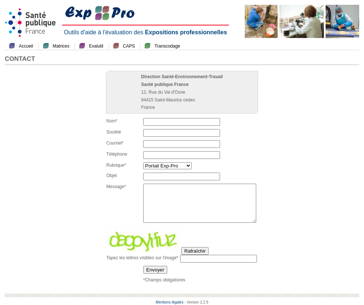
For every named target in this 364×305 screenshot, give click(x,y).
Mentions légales (169, 302)
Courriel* (115, 143)
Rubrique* (116, 165)
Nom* (111, 121)
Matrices (61, 46)
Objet (111, 175)
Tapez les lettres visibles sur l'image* (142, 257)
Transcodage (167, 46)
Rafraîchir (195, 251)
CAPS (129, 46)
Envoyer (155, 270)
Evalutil (96, 46)
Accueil (26, 46)
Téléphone (116, 154)
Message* (116, 186)
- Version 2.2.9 (196, 302)
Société (113, 132)
